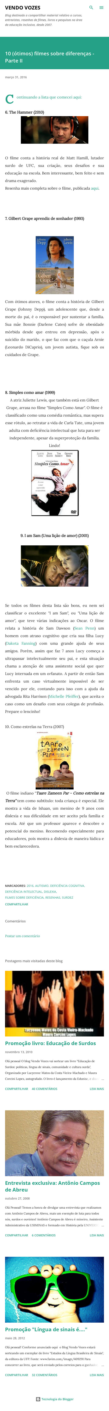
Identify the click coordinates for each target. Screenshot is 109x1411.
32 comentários (44, 1375)
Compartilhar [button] (16, 904)
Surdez (67, 897)
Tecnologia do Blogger (55, 1399)
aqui (77, 97)
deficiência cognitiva (67, 886)
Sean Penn (84, 628)
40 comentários (44, 1089)
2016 (30, 886)
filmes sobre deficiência (24, 897)
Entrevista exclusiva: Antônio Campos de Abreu (52, 1186)
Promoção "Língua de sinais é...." (46, 1329)
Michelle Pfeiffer (64, 696)
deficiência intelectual (23, 892)
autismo (41, 886)
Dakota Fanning (20, 643)
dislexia (50, 892)
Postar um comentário (22, 936)
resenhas (52, 897)
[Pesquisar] (91, 7)
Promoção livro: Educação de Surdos (50, 1043)
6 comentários (44, 1235)
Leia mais (97, 1089)
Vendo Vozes (22, 7)
